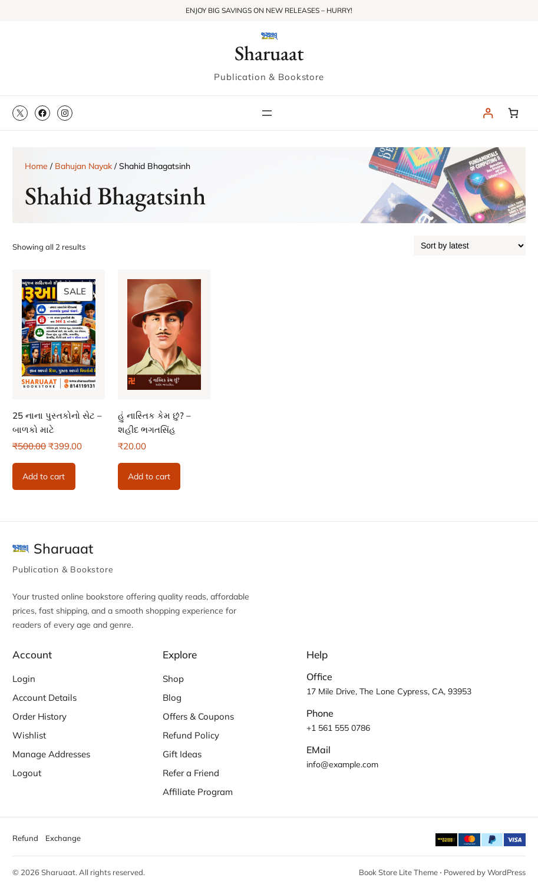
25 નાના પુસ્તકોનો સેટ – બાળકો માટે (57, 422)
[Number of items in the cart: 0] (513, 113)
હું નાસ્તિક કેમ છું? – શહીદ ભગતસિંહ (154, 422)
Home (36, 166)
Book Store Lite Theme (398, 872)
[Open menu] (267, 113)
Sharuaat (269, 52)
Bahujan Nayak (83, 166)
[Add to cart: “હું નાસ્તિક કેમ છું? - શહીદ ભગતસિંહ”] (149, 476)
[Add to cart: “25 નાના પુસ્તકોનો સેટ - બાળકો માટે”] (43, 476)
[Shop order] (470, 246)
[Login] (487, 113)
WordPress (506, 872)
